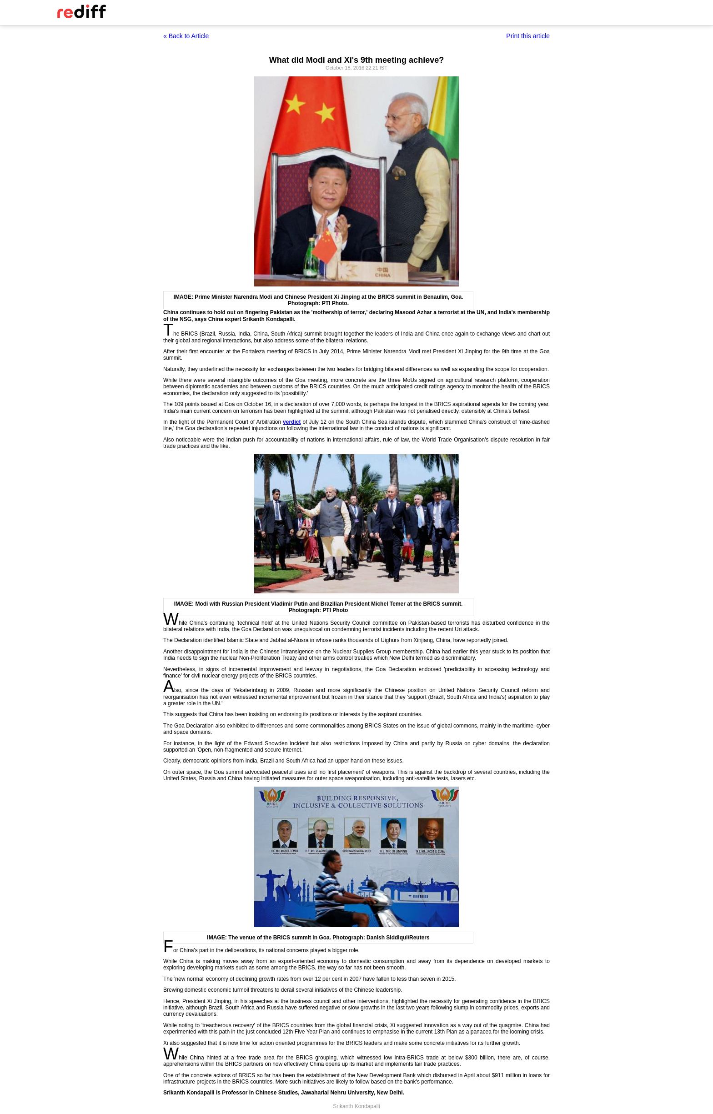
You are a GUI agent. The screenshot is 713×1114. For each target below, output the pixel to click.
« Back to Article (186, 36)
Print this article (528, 36)
